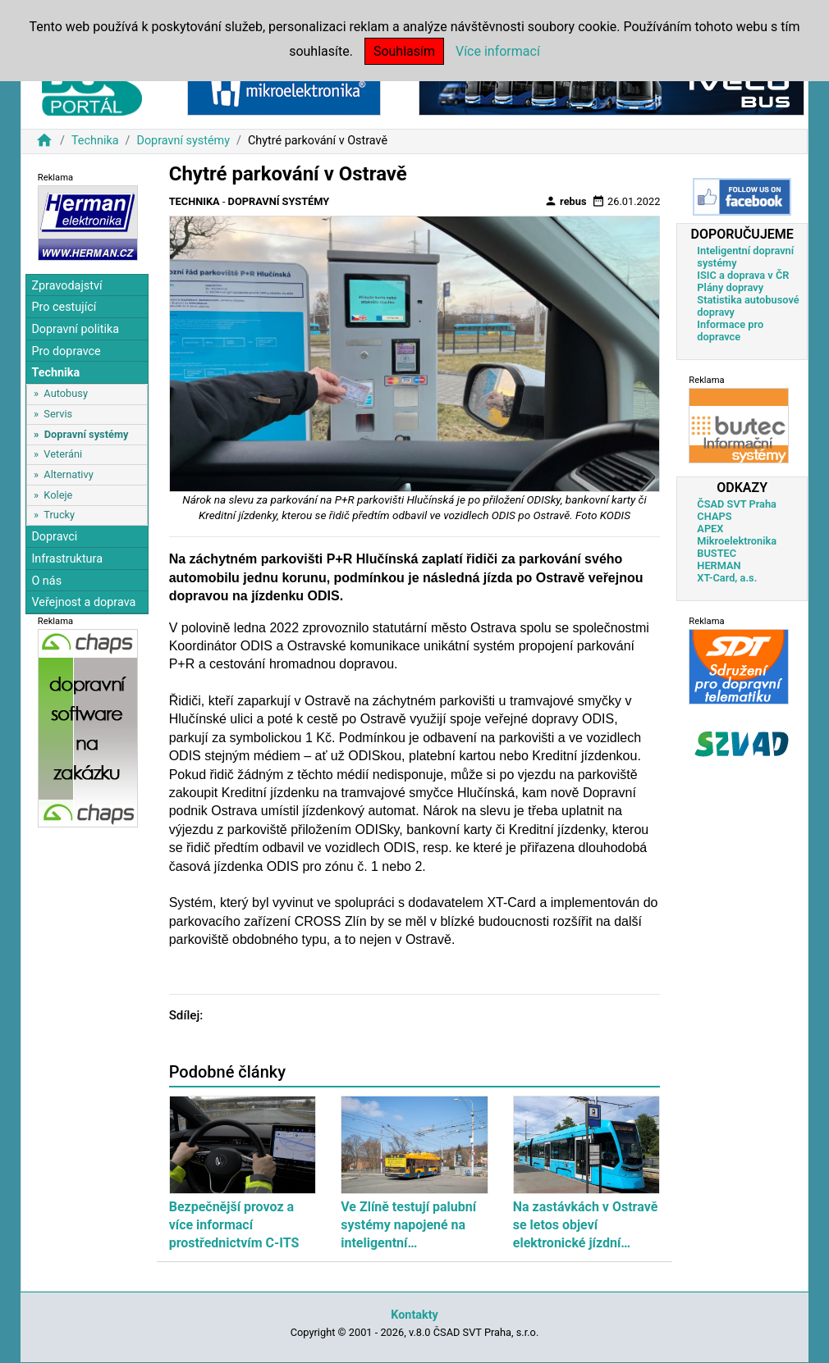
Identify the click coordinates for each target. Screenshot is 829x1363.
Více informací (498, 51)
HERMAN (718, 565)
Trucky (59, 514)
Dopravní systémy (183, 141)
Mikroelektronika (736, 541)
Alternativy (68, 474)
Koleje (58, 495)
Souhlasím (404, 51)
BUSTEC (716, 553)
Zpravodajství (66, 286)
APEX (710, 528)
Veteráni (63, 454)
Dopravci (54, 537)
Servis (58, 414)
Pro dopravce (65, 351)
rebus (565, 200)
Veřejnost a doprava (83, 602)
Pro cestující (63, 307)
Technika (95, 141)
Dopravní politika (75, 329)
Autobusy (66, 393)
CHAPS (714, 516)
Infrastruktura (67, 559)
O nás (46, 581)
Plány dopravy (730, 287)
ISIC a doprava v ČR (743, 275)
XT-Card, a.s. (727, 578)
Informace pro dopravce (730, 330)
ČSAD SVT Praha (736, 504)
